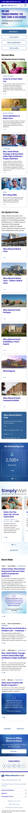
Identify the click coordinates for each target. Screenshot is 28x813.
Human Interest (22, 566)
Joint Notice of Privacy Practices (14, 807)
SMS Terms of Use (14, 804)
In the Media (4, 625)
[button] (26, 790)
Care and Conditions (9, 519)
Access (14, 37)
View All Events (20, 728)
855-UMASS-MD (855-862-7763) (12, 2)
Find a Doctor (13, 32)
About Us (4, 793)
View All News (7, 728)
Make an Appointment (14, 43)
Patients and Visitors (7, 790)
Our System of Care (7, 796)
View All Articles (14, 550)
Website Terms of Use (14, 801)
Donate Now (13, 751)
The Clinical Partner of (13, 785)
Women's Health (8, 521)
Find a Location (14, 48)
